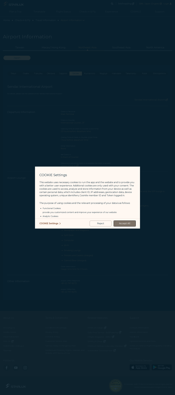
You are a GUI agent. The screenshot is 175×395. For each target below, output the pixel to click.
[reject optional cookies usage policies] (101, 223)
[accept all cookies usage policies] (125, 223)
